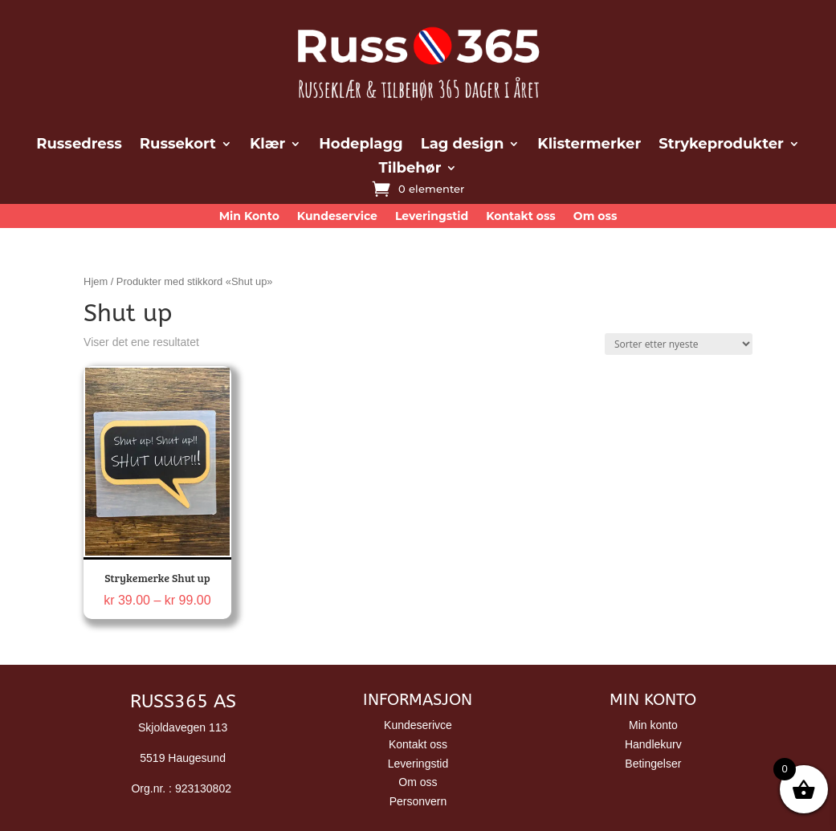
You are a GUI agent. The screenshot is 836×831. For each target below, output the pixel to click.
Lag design (462, 145)
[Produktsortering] (678, 344)
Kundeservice (337, 216)
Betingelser (653, 763)
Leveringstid (431, 216)
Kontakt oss (521, 216)
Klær (267, 145)
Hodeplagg (360, 145)
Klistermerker (589, 145)
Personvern (418, 801)
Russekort (178, 145)
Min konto (653, 725)
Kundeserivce (418, 725)
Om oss (595, 216)
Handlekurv (653, 744)
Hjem (96, 281)
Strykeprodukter (721, 145)
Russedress (79, 145)
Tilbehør (410, 169)
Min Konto (249, 216)
